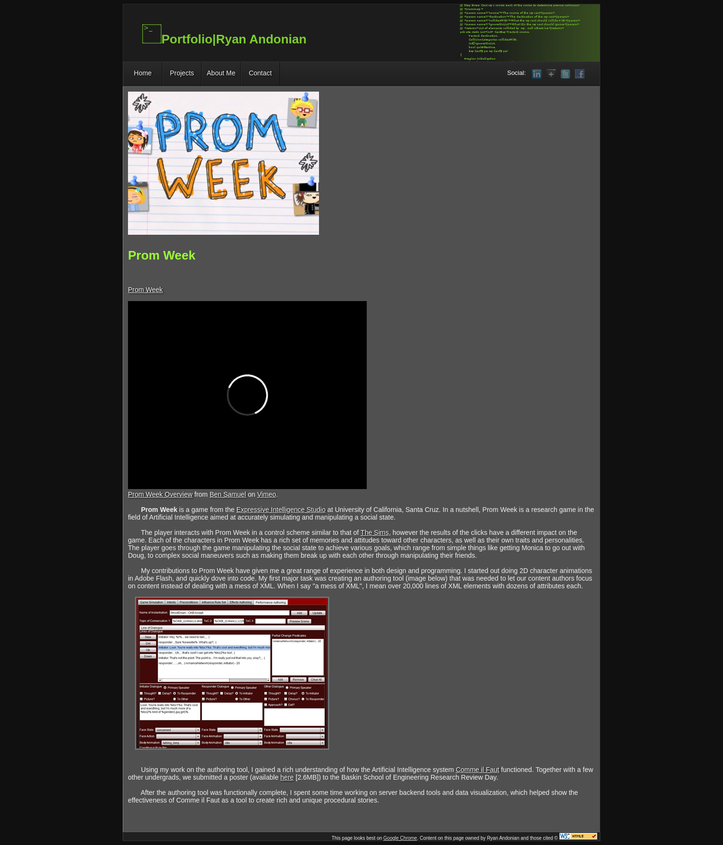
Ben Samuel (228, 494)
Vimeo (266, 494)
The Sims (375, 532)
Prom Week (145, 289)
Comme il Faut (477, 769)
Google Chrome (400, 838)
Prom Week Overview (160, 494)
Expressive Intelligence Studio (281, 509)
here (287, 777)
